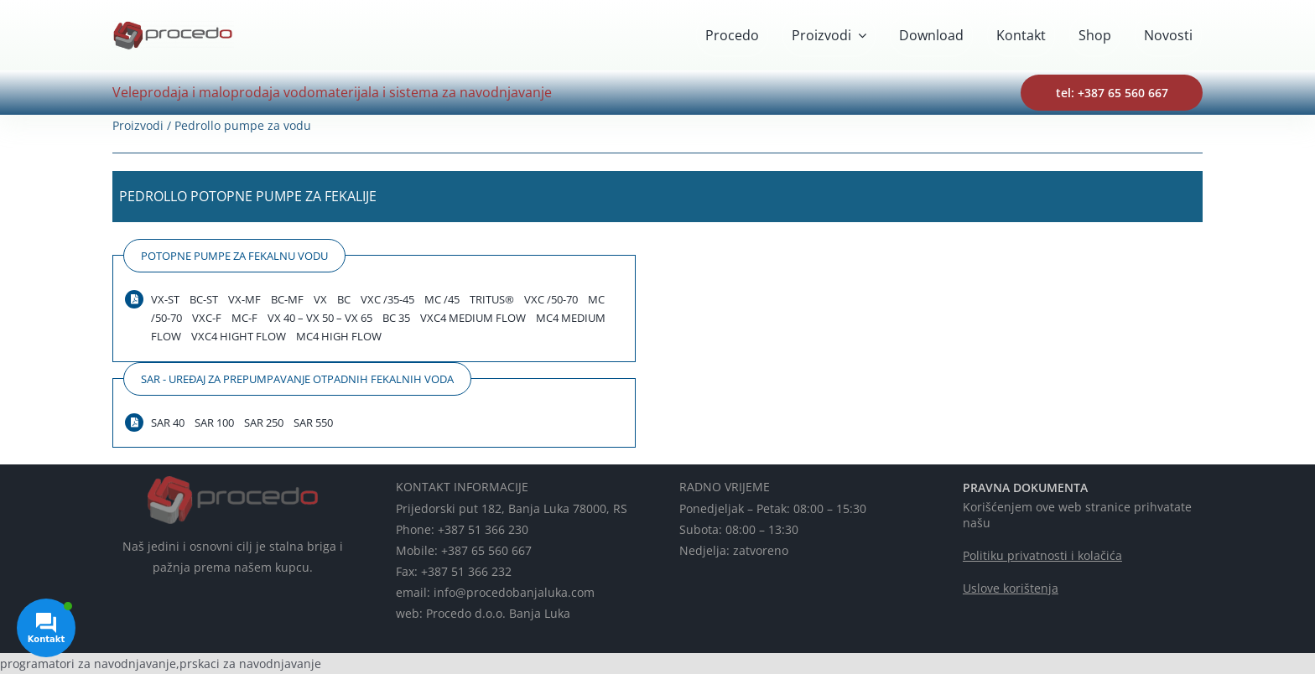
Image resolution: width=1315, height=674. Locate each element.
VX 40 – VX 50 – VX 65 (320, 317)
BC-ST (204, 299)
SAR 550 (313, 422)
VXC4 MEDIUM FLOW (473, 317)
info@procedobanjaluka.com (514, 592)
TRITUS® (492, 299)
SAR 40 (168, 422)
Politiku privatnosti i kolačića (1042, 555)
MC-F (244, 317)
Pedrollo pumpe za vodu (242, 125)
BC (344, 299)
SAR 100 (214, 422)
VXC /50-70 (551, 299)
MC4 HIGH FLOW (339, 336)
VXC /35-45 (387, 299)
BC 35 (396, 317)
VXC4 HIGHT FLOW (238, 336)
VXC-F (206, 317)
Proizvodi (138, 125)
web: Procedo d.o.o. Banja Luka (483, 613)
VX (320, 299)
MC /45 (442, 299)
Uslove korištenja (1010, 588)
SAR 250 (263, 422)
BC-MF (287, 299)
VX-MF (244, 299)
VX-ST (165, 299)
